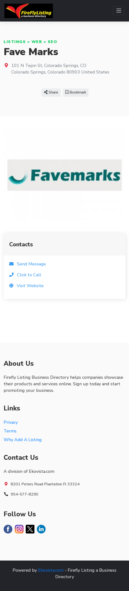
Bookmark (75, 92)
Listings (15, 41)
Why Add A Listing (23, 440)
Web (37, 41)
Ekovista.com (51, 570)
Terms (10, 431)
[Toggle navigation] (119, 11)
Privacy (11, 422)
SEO (52, 41)
